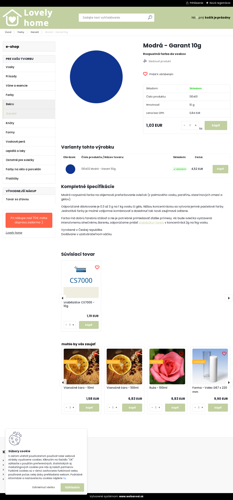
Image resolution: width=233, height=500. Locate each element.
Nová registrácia (220, 3)
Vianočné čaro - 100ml (123, 388)
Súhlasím (72, 487)
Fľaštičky (12, 178)
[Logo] (28, 18)
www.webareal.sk (131, 496)
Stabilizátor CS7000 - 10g (79, 304)
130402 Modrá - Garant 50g (98, 169)
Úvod (8, 32)
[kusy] (190, 125)
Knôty (10, 123)
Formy (10, 132)
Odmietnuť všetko (43, 487)
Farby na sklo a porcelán (23, 169)
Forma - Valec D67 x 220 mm (209, 390)
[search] (150, 18)
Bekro (10, 104)
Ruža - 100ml (158, 388)
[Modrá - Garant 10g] (96, 77)
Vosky (10, 67)
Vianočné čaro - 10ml (79, 388)
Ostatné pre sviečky (20, 160)
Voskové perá (15, 142)
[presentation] (62, 298)
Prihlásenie (196, 3)
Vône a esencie (16, 85)
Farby (21, 32)
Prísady (11, 76)
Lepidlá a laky (15, 151)
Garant (35, 32)
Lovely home (14, 232)
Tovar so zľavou (17, 199)
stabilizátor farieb (151, 222)
